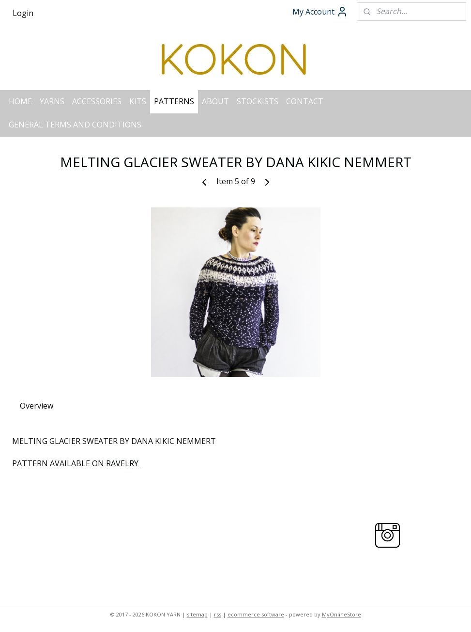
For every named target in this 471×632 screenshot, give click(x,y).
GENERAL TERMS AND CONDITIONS (75, 124)
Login (23, 13)
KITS (137, 101)
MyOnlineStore (341, 614)
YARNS (52, 101)
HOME (20, 101)
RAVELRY (123, 463)
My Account (320, 11)
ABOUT (215, 101)
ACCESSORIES (97, 101)
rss (217, 614)
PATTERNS (174, 101)
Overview (36, 405)
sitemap (197, 614)
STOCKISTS (257, 101)
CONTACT (304, 101)
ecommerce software (256, 614)
